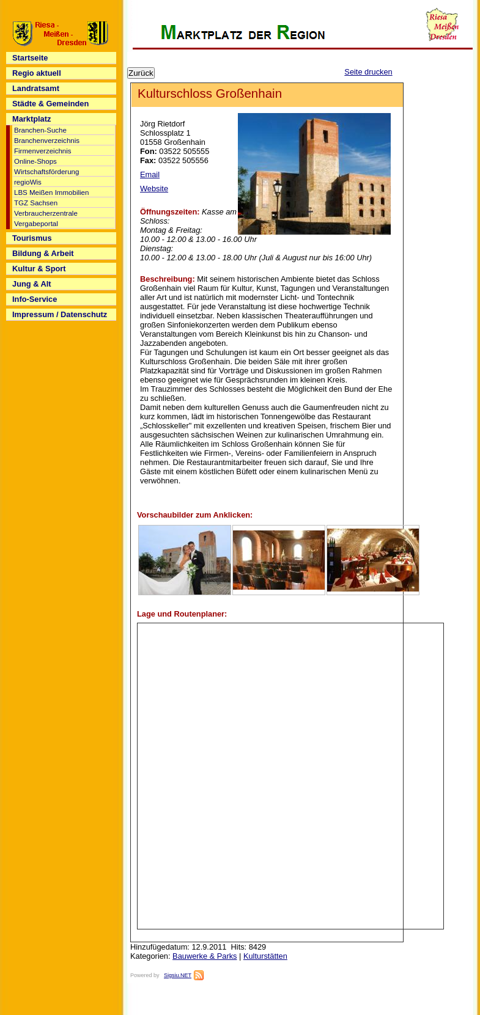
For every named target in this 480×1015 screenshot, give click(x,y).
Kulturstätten (265, 956)
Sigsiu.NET (177, 975)
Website (154, 188)
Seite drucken (368, 71)
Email (150, 174)
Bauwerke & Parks (204, 956)
